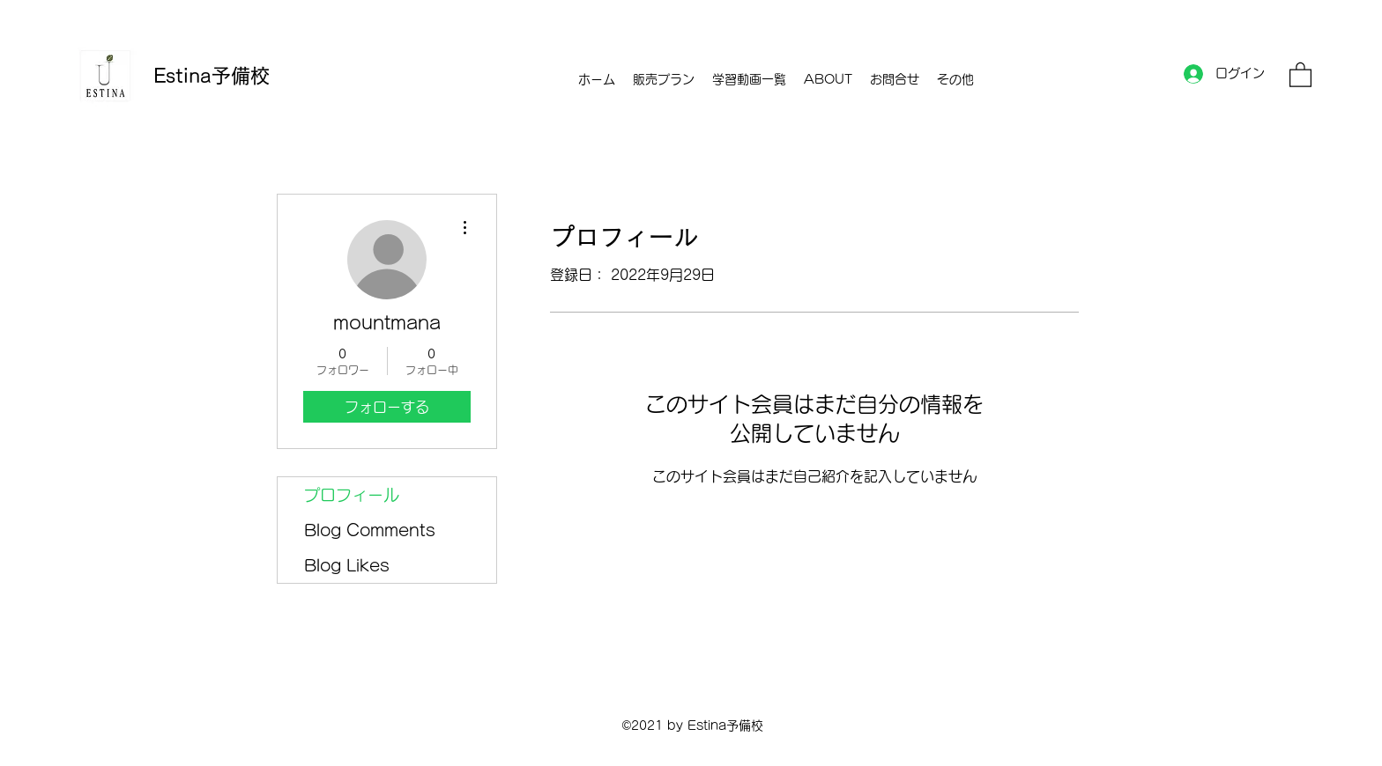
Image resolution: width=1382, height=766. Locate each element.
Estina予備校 (211, 75)
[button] (1300, 74)
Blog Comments (369, 530)
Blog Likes (347, 565)
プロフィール (351, 495)
